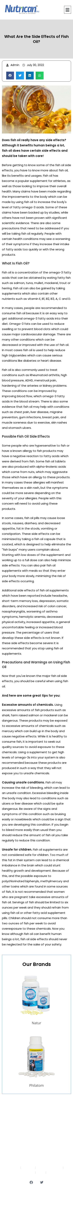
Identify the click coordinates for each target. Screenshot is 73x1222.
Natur (36, 1023)
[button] (67, 10)
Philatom (36, 1085)
